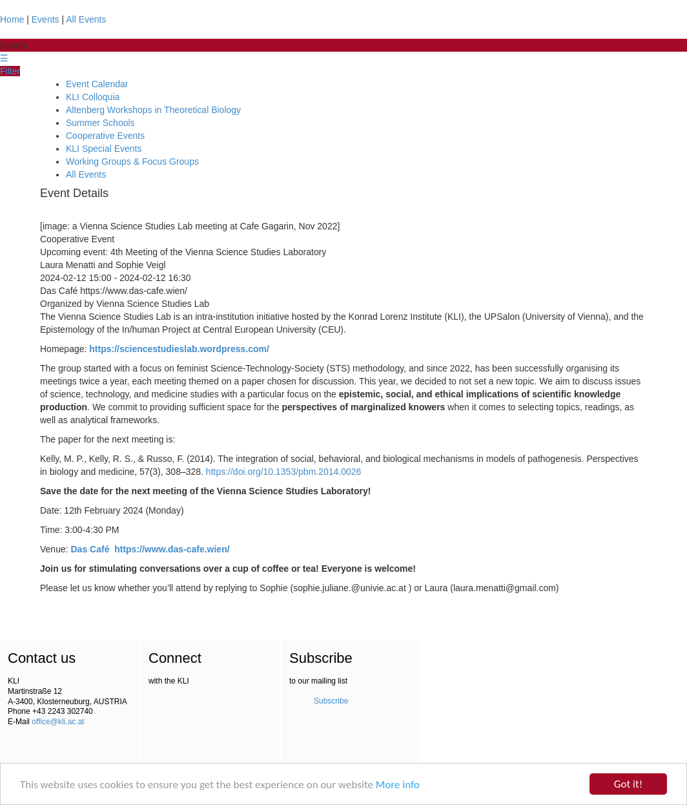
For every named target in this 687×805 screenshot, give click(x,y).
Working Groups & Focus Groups (132, 161)
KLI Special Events (104, 148)
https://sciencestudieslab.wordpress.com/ (179, 349)
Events (45, 19)
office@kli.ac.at (58, 721)
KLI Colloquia (92, 97)
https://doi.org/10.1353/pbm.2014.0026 (284, 471)
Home (12, 19)
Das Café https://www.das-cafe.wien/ (150, 549)
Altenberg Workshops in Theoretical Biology (153, 110)
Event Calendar (97, 84)
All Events (86, 19)
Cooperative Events (105, 136)
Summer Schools (100, 123)
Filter (10, 71)
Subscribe (331, 701)
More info (398, 784)
